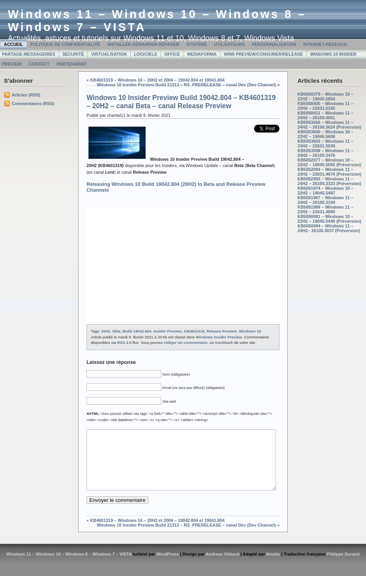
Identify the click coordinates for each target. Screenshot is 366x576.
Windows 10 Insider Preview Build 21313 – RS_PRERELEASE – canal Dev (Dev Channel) (186, 84)
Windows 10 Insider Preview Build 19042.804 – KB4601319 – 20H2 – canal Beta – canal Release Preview (181, 102)
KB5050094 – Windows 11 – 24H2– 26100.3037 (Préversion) (328, 228)
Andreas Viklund (222, 565)
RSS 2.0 (124, 342)
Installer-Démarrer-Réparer (143, 44)
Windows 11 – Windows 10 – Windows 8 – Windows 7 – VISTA (69, 565)
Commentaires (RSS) (33, 103)
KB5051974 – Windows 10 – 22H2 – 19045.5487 (325, 190)
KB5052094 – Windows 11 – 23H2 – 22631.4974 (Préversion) (329, 171)
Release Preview (222, 331)
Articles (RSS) (26, 95)
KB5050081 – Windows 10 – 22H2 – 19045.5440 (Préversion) (329, 218)
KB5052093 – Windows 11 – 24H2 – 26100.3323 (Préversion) (329, 181)
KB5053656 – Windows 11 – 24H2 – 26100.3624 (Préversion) (329, 124)
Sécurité (73, 54)
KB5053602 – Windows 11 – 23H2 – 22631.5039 (325, 143)
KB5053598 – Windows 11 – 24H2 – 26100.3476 (325, 153)
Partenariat (72, 64)
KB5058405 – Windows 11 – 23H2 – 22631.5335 (325, 106)
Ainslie (273, 565)
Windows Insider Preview (219, 337)
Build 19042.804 (137, 331)
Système (196, 44)
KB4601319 (194, 331)
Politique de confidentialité (65, 44)
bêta (116, 331)
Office (172, 54)
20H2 (105, 331)
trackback (224, 342)
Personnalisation (274, 44)
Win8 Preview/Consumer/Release (263, 54)
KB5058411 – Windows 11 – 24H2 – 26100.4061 (325, 115)
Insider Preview (167, 331)
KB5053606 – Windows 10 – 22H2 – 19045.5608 (325, 134)
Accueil (13, 44)
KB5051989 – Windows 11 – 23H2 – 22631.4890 (325, 209)
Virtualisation (109, 54)
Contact (39, 64)
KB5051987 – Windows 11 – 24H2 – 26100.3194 (325, 200)
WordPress (167, 565)
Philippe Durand (343, 565)
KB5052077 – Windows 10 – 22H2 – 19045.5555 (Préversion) (329, 162)
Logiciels (145, 54)
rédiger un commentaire (185, 342)
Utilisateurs (229, 44)
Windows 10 (250, 331)
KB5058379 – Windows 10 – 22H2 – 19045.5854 (325, 96)
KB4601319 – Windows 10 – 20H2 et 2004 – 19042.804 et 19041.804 (157, 80)
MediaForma (201, 54)
